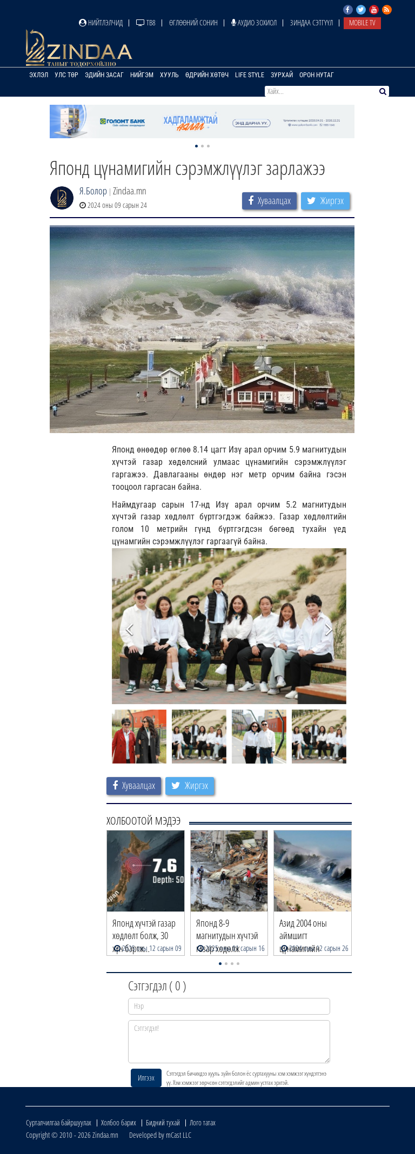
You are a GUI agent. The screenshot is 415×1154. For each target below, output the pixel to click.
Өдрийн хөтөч (207, 75)
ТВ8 (146, 22)
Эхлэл (38, 75)
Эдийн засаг (104, 75)
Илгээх (146, 1077)
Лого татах (203, 1122)
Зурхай (282, 75)
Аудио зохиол (254, 22)
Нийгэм (141, 75)
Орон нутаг (316, 75)
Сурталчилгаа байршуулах (58, 1122)
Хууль (169, 75)
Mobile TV (362, 22)
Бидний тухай (163, 1122)
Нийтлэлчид (101, 22)
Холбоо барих (118, 1122)
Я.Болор (93, 190)
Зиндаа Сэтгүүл (311, 22)
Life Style (249, 75)
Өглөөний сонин (193, 22)
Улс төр (66, 75)
